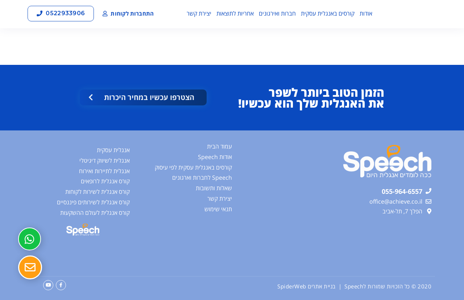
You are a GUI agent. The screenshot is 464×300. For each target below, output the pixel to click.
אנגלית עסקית (113, 150)
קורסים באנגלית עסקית (328, 13)
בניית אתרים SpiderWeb (306, 286)
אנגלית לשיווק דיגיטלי (104, 160)
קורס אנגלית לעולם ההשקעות (95, 213)
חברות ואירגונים (277, 13)
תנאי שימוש (218, 209)
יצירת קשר (199, 13)
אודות (366, 13)
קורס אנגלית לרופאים (105, 181)
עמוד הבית (219, 146)
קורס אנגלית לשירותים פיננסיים (93, 202)
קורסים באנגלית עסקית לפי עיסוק (193, 167)
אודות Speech (215, 157)
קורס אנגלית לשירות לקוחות (97, 192)
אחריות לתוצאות (235, 13)
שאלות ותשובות (214, 188)
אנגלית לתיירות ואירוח (104, 171)
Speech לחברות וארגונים (202, 178)
